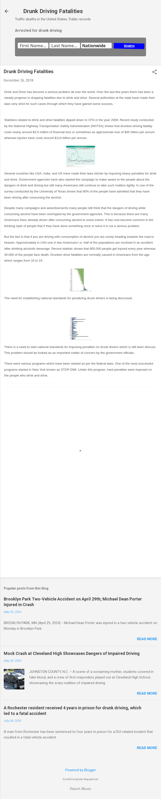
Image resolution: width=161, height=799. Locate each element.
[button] (154, 72)
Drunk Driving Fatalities (53, 11)
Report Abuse (80, 789)
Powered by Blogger (80, 770)
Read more (147, 639)
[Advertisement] (80, 537)
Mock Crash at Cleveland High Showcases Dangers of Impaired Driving (72, 653)
